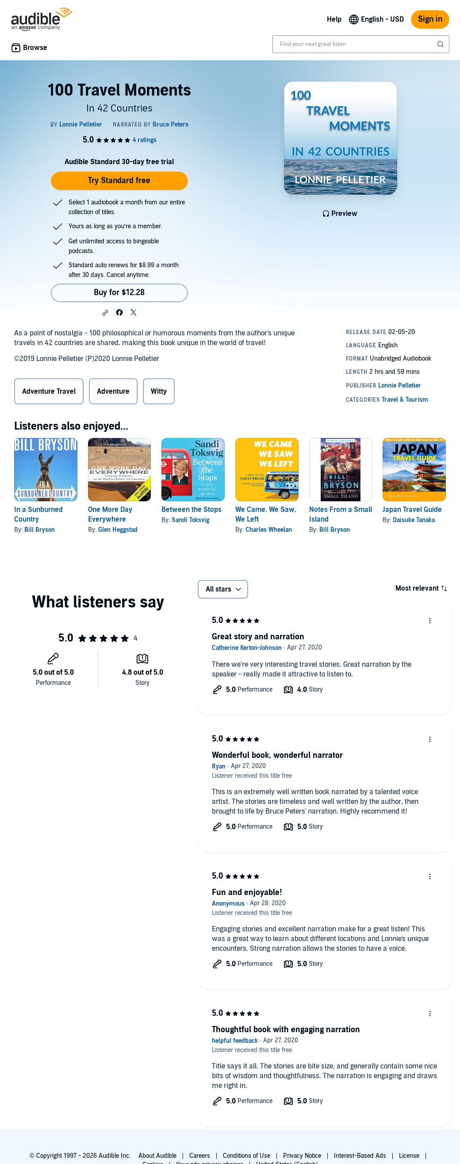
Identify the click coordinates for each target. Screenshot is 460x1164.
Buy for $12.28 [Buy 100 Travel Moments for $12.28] (119, 292)
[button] (105, 312)
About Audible (157, 1156)
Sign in (430, 19)
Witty (159, 391)
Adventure (113, 391)
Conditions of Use (246, 1156)
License (409, 1156)
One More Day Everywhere (110, 514)
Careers (199, 1156)
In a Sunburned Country (38, 514)
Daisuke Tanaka (414, 520)
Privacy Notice (302, 1156)
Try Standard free (119, 180)
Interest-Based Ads (360, 1156)
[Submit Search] (441, 44)
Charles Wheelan (268, 530)
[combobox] (360, 44)
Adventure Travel (49, 391)
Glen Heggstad (118, 530)
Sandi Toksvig (190, 520)
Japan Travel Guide (412, 509)
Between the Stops (191, 509)
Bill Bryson (39, 530)
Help (334, 19)
